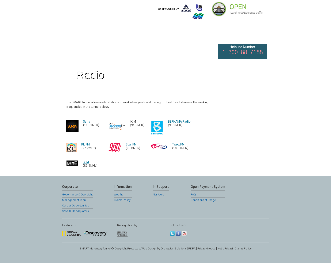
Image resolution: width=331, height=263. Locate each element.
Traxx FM (178, 144)
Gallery (187, 34)
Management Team (74, 200)
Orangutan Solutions (173, 248)
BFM (86, 162)
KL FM (85, 144)
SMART (119, 34)
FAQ (233, 34)
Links (210, 34)
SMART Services (142, 34)
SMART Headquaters (75, 211)
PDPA (191, 248)
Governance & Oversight (77, 194)
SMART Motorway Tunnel (111, 12)
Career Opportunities (75, 205)
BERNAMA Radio (179, 121)
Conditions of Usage (203, 200)
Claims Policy (122, 200)
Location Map (165, 34)
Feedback (257, 34)
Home (73, 34)
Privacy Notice (206, 248)
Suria (86, 121)
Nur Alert (158, 194)
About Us (96, 34)
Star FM (131, 144)
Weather (119, 194)
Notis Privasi (225, 248)
